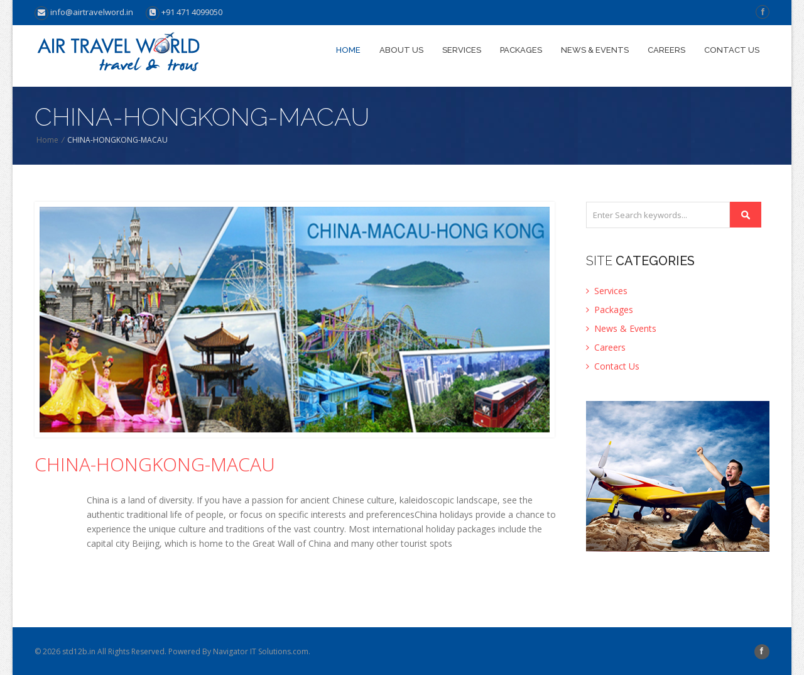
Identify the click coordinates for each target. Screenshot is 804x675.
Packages (521, 50)
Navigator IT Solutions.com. (261, 651)
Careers (666, 50)
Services (461, 50)
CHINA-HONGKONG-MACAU (155, 464)
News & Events (595, 50)
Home (348, 50)
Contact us (731, 50)
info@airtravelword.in (84, 12)
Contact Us (612, 366)
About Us (401, 50)
